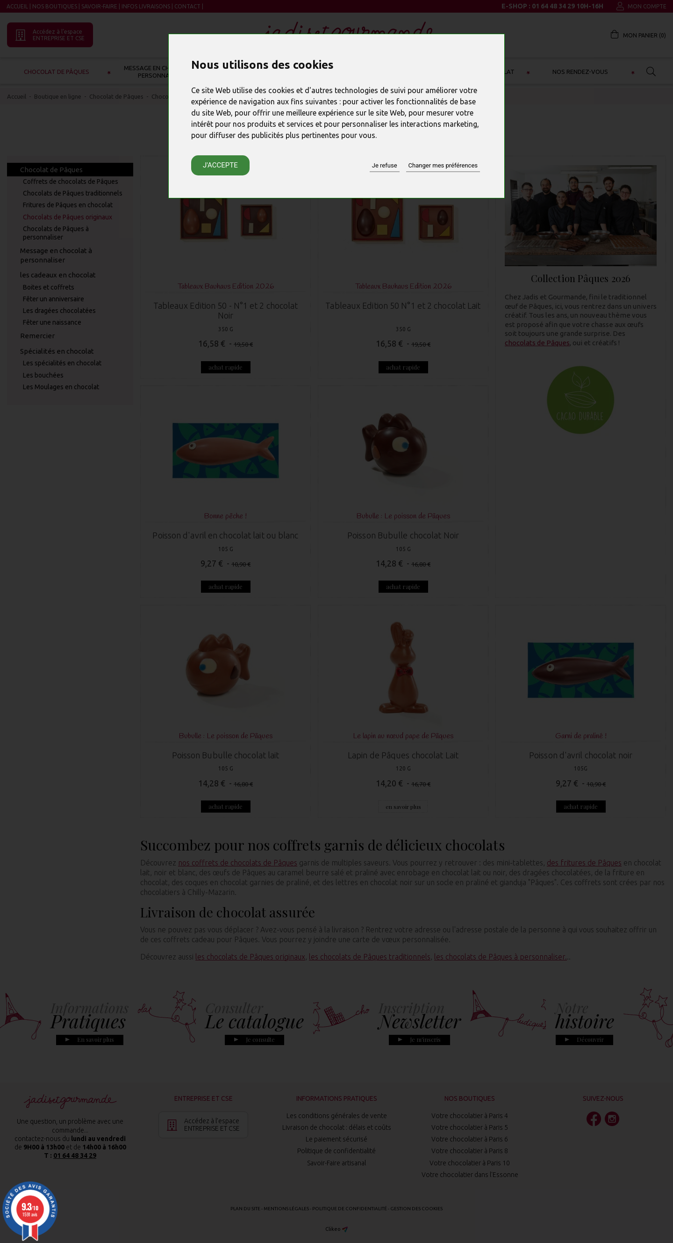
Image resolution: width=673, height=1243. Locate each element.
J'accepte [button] (220, 165)
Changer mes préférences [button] (443, 165)
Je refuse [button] (384, 165)
